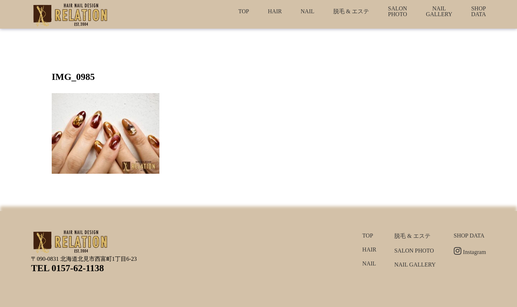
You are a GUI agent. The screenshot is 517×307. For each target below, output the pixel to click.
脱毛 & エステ (351, 11)
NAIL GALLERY (439, 11)
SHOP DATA (478, 11)
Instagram (470, 252)
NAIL (307, 11)
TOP (243, 11)
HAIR (275, 11)
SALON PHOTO (397, 11)
